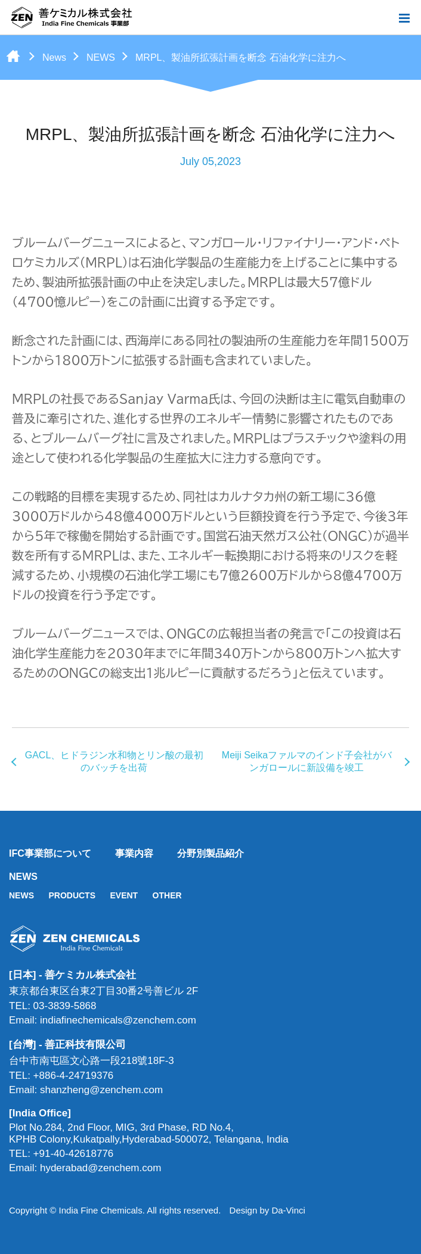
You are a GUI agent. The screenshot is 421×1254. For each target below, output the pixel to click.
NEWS (100, 57)
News (54, 57)
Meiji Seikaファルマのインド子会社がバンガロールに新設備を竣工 (307, 761)
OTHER (167, 895)
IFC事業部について (50, 853)
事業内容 (134, 853)
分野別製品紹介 (210, 853)
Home (13, 56)
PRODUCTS (71, 895)
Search (385, 18)
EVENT (124, 895)
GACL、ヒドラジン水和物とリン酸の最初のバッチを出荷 (114, 761)
